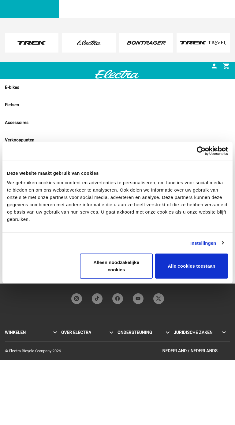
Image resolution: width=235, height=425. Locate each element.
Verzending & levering (136, 379)
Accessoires (15, 366)
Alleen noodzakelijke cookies (116, 266)
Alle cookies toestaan (191, 266)
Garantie (125, 366)
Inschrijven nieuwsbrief (81, 359)
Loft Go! (12, 353)
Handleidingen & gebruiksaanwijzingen (136, 349)
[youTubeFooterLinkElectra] (138, 298)
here (121, 48)
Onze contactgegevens (137, 339)
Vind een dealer (18, 373)
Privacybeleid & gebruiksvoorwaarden (192, 342)
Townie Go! (14, 339)
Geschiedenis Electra (79, 339)
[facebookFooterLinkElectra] (117, 298)
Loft (8, 359)
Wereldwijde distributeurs (139, 392)
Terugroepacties (188, 359)
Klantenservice (130, 372)
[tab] (44, 79)
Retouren (125, 386)
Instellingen (203, 242)
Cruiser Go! (14, 346)
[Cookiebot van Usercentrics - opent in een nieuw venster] (201, 150)
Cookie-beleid (185, 352)
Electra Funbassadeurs (80, 353)
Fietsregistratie (130, 359)
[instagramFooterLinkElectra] (76, 298)
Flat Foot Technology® (80, 346)
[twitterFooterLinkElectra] (158, 298)
